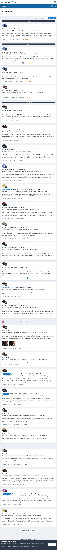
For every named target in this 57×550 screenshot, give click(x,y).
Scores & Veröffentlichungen (34, 30)
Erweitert (52, 18)
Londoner (4, 191)
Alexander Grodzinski (21, 191)
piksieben (4, 515)
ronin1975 (4, 171)
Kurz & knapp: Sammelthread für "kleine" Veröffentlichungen (30, 374)
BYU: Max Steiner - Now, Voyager (12, 29)
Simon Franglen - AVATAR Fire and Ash (14, 110)
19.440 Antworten (19, 218)
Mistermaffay (5, 131)
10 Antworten (18, 198)
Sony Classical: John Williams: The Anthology (25, 494)
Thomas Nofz (25, 376)
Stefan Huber (5, 496)
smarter (7, 321)
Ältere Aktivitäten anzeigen (28, 530)
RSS (28, 534)
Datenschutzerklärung (18, 548)
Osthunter (4, 151)
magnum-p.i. (5, 30)
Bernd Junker (25, 332)
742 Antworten (17, 348)
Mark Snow (5, 330)
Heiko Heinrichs (6, 92)
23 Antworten (18, 120)
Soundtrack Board (9, 2)
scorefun (19, 112)
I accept (52, 544)
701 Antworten (19, 296)
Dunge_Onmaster (6, 415)
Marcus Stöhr (20, 209)
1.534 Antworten (18, 384)
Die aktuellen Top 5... (8, 149)
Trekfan (19, 30)
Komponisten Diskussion (41, 332)
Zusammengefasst (41, 18)
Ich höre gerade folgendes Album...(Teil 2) (14, 207)
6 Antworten (17, 404)
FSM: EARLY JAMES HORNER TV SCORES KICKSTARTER (27, 394)
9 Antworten (16, 39)
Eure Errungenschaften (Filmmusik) (20, 287)
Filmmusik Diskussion (27, 151)
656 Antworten (18, 160)
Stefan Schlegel (6, 54)
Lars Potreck (5, 112)
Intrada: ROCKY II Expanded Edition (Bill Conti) (26, 189)
